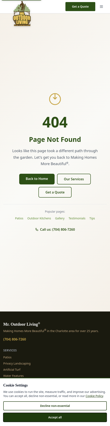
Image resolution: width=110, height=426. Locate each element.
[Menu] (102, 6)
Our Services (74, 179)
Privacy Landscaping (17, 363)
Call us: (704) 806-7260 (55, 229)
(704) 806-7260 (14, 339)
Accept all (55, 417)
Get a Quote (80, 6)
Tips (92, 218)
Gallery (59, 218)
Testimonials (77, 218)
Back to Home (37, 178)
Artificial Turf (11, 370)
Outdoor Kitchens (39, 218)
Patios (19, 218)
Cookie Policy (94, 396)
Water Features (13, 376)
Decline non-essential (55, 406)
